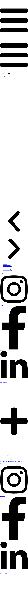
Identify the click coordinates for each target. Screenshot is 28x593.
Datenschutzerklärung (7, 265)
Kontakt (4, 445)
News (4, 442)
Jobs (3, 444)
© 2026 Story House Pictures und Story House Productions (11, 461)
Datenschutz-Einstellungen (7, 266)
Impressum (5, 264)
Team (4, 443)
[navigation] (14, 70)
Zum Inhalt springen (4, 0)
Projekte (4, 441)
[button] (14, 221)
